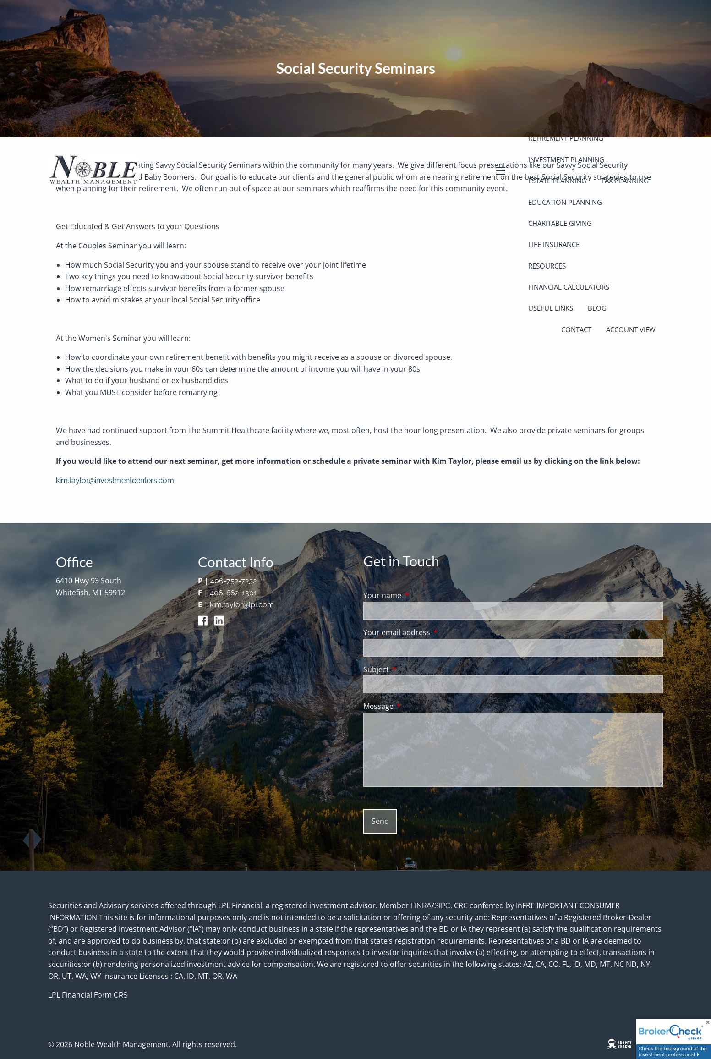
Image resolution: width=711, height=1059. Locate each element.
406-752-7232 (233, 580)
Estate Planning (557, 180)
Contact (576, 329)
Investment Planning (566, 159)
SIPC (442, 905)
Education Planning (565, 202)
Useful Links (550, 308)
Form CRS (111, 995)
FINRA (421, 905)
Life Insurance (554, 244)
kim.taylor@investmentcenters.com (115, 480)
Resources (547, 265)
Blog (597, 308)
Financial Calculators (568, 286)
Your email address (433, 632)
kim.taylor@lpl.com (242, 604)
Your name (419, 595)
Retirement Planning (565, 138)
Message (415, 706)
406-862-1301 (233, 592)
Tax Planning (625, 180)
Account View (631, 329)
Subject (413, 669)
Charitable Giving (560, 223)
